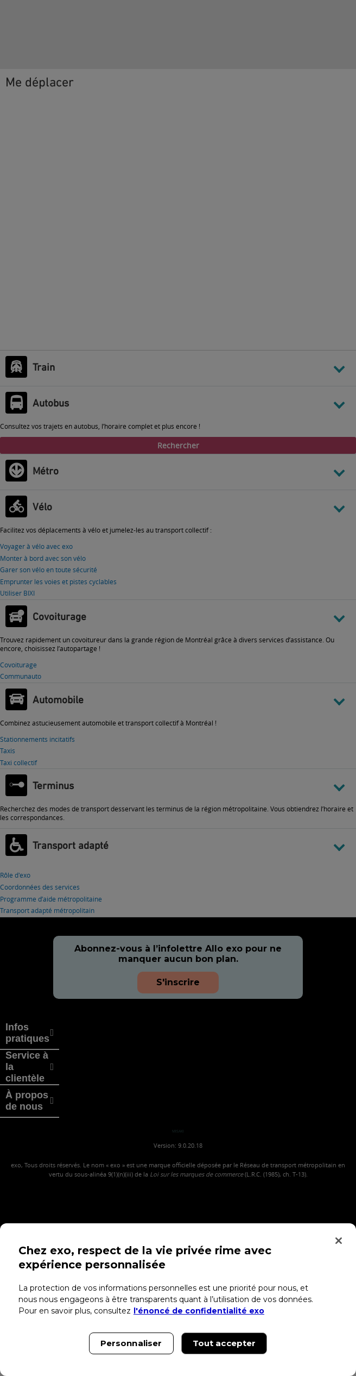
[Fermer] (339, 1241)
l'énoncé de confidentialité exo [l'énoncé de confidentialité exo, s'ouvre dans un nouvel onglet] (199, 1311)
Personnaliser (131, 1343)
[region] (178, 1299)
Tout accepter (224, 1343)
